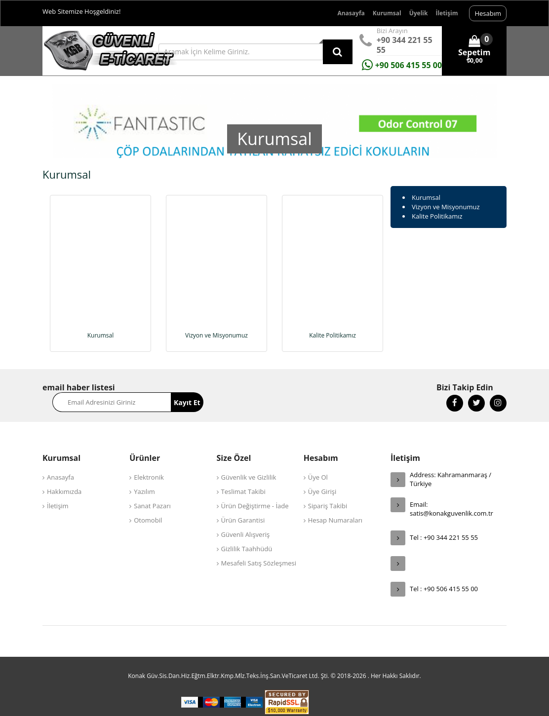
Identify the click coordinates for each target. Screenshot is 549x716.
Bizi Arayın (392, 30)
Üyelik (418, 13)
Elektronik (149, 463)
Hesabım (487, 13)
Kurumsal (387, 13)
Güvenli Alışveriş (245, 521)
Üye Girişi (322, 478)
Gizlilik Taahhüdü (247, 535)
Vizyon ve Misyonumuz (446, 206)
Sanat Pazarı (152, 492)
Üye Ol (318, 463)
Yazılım (144, 478)
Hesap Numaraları (335, 506)
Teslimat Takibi (243, 478)
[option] (274, 155)
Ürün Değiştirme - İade (255, 492)
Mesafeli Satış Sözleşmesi (259, 549)
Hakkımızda (64, 478)
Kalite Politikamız (437, 216)
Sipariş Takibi (328, 492)
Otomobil (148, 506)
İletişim (446, 13)
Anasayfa (350, 13)
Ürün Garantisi (243, 506)
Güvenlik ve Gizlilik (248, 463)
